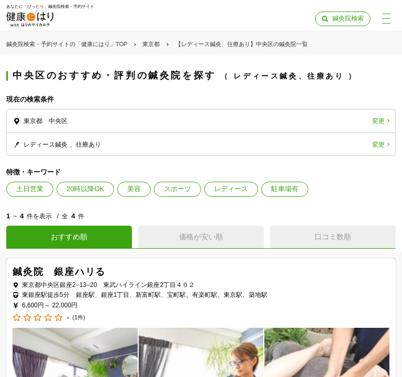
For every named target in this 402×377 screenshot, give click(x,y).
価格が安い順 (201, 236)
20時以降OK (85, 189)
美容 (134, 189)
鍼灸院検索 (348, 18)
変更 (378, 121)
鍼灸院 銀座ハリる (59, 272)
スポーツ (177, 189)
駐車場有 (284, 189)
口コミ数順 (333, 236)
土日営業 (29, 189)
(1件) (78, 317)
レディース (231, 189)
